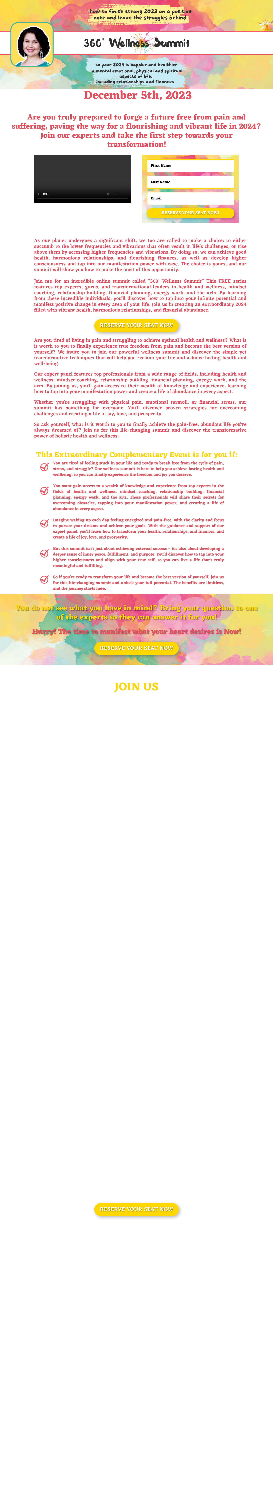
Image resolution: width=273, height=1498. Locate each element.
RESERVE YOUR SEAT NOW (136, 326)
